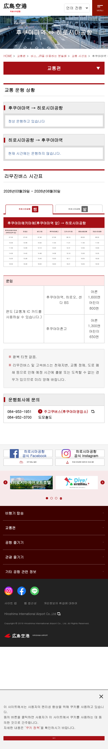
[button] (44, 600)
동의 (54, 735)
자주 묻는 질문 (28, 559)
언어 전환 (77, 8)
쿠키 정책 (32, 722)
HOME (7, 56)
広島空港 (15, 7)
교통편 (21, 56)
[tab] (29, 212)
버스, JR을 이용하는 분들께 (49, 56)
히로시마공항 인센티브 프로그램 (78, 559)
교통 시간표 (79, 56)
